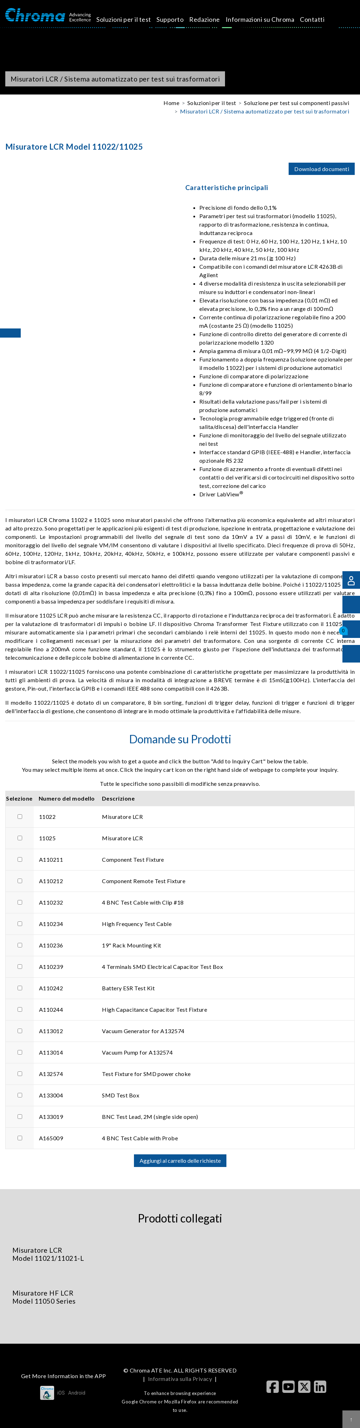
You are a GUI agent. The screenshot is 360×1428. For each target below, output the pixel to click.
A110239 (51, 966)
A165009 (51, 1138)
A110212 (51, 881)
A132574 (51, 1073)
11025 (47, 838)
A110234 (51, 923)
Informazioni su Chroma (230, 24)
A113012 (51, 1031)
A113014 (51, 1052)
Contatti (271, 19)
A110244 (51, 1009)
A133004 (51, 1095)
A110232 (51, 902)
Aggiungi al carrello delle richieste (180, 1160)
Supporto (156, 19)
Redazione (190, 19)
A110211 (51, 859)
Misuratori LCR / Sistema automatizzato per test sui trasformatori (264, 111)
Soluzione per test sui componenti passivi (296, 102)
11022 (47, 816)
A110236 (51, 945)
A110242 (51, 988)
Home (171, 102)
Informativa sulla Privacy (180, 1378)
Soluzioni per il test (118, 24)
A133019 (51, 1116)
